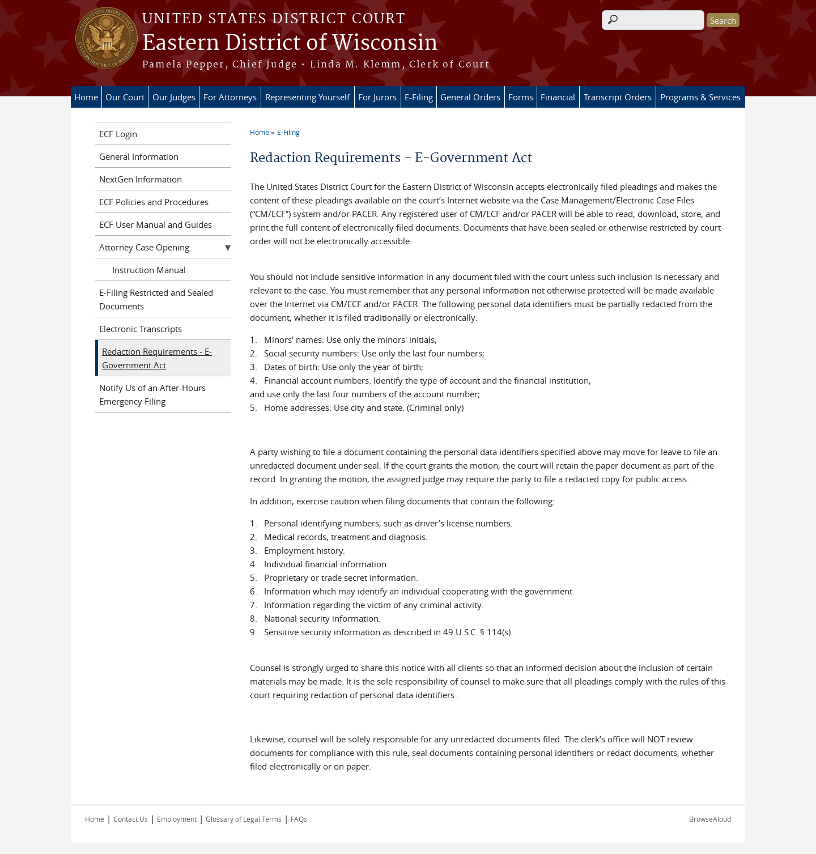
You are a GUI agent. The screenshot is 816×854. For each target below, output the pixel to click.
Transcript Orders (618, 97)
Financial (558, 97)
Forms (520, 97)
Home (86, 97)
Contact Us (130, 818)
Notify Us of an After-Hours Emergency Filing (152, 394)
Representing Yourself (307, 97)
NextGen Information (140, 179)
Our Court (124, 97)
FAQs (299, 818)
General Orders (470, 97)
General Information (138, 156)
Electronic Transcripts (140, 328)
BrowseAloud (710, 818)
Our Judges (174, 97)
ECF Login (118, 133)
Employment (177, 818)
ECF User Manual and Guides (155, 224)
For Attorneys (230, 97)
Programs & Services (700, 97)
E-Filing (419, 97)
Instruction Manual (149, 269)
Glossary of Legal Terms (244, 818)
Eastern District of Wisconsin (290, 44)
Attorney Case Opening (144, 247)
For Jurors (377, 97)
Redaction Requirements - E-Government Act (157, 358)
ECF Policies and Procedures (154, 201)
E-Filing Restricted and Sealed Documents (156, 299)
